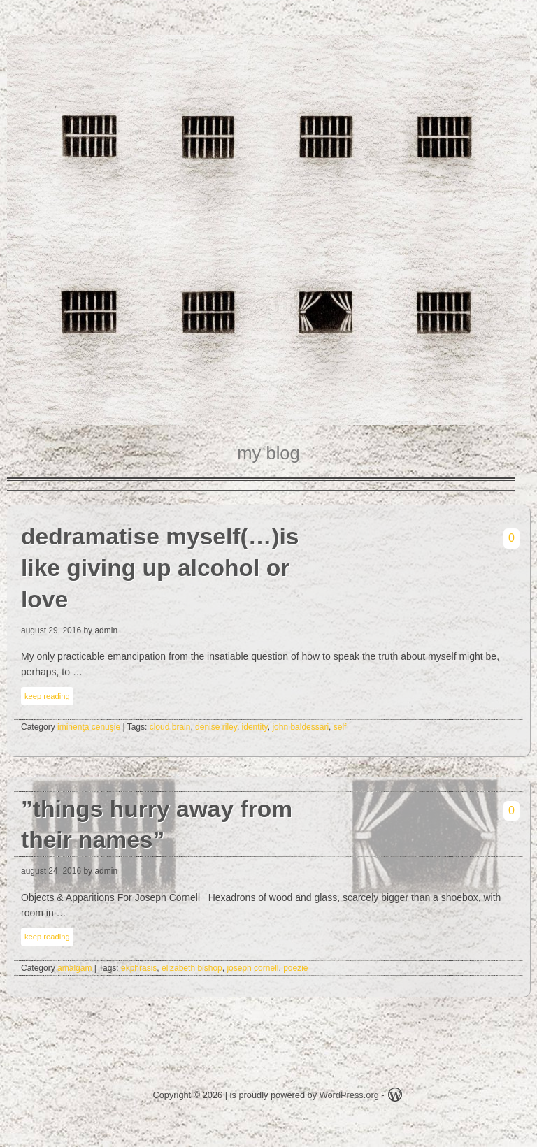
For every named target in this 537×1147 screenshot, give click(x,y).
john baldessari (300, 727)
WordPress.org (349, 1095)
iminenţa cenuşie (88, 727)
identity (255, 727)
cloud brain (170, 727)
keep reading (47, 696)
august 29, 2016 (51, 630)
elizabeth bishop (192, 968)
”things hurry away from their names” (156, 824)
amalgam (74, 968)
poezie (295, 968)
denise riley (216, 727)
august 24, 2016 (51, 871)
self (340, 727)
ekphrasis (139, 968)
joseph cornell (252, 968)
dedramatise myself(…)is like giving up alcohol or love (160, 568)
